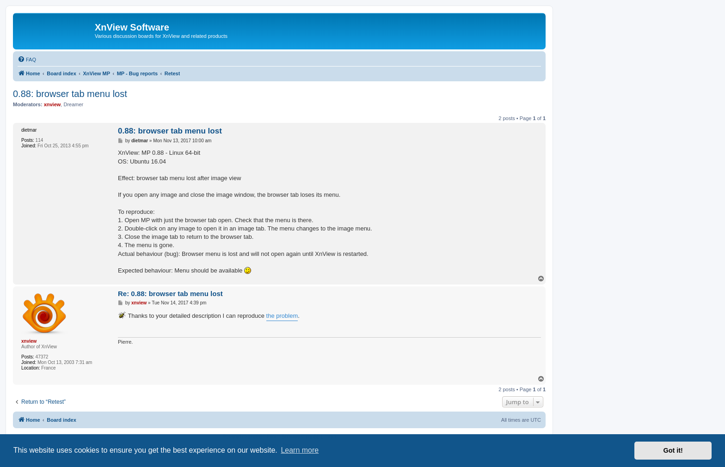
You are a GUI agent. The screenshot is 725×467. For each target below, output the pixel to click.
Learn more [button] (300, 450)
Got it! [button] (673, 450)
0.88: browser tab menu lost (70, 94)
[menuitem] (27, 59)
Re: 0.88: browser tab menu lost (170, 293)
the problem (282, 315)
